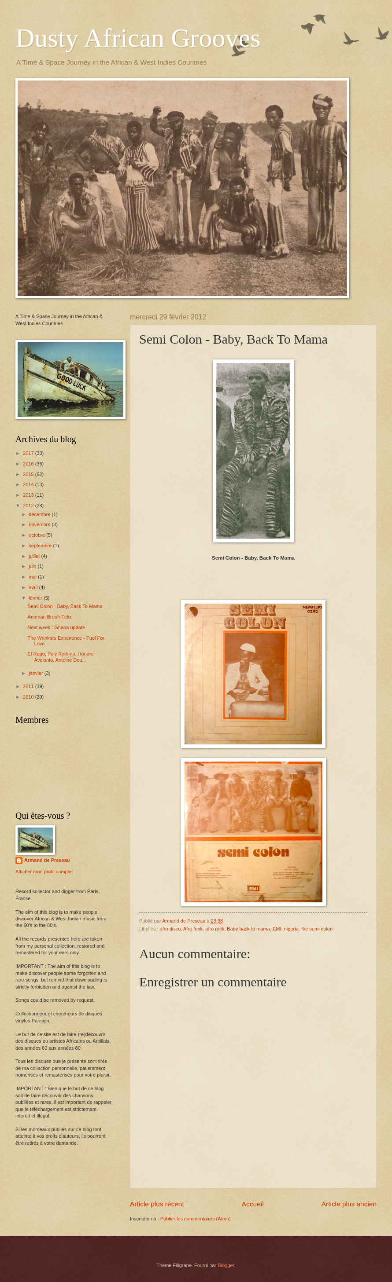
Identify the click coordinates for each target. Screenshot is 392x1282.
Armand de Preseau (47, 860)
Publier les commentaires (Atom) (195, 1218)
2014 (29, 484)
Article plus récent (157, 1204)
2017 (29, 453)
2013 (29, 495)
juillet (35, 556)
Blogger (226, 1265)
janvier (36, 673)
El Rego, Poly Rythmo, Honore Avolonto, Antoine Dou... (61, 656)
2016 (29, 463)
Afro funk (193, 928)
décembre (40, 514)
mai (33, 576)
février (36, 598)
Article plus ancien (349, 1204)
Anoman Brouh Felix (50, 616)
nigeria (291, 928)
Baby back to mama (248, 928)
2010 (29, 697)
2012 (29, 505)
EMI (277, 928)
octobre (37, 535)
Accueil (253, 1204)
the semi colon (317, 928)
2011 (29, 686)
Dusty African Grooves (138, 37)
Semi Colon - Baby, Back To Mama (65, 606)
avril (34, 587)
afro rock (214, 928)
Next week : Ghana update (56, 627)
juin (33, 566)
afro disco (170, 928)
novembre (40, 524)
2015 (29, 474)
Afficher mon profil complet (44, 871)
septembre (41, 545)
